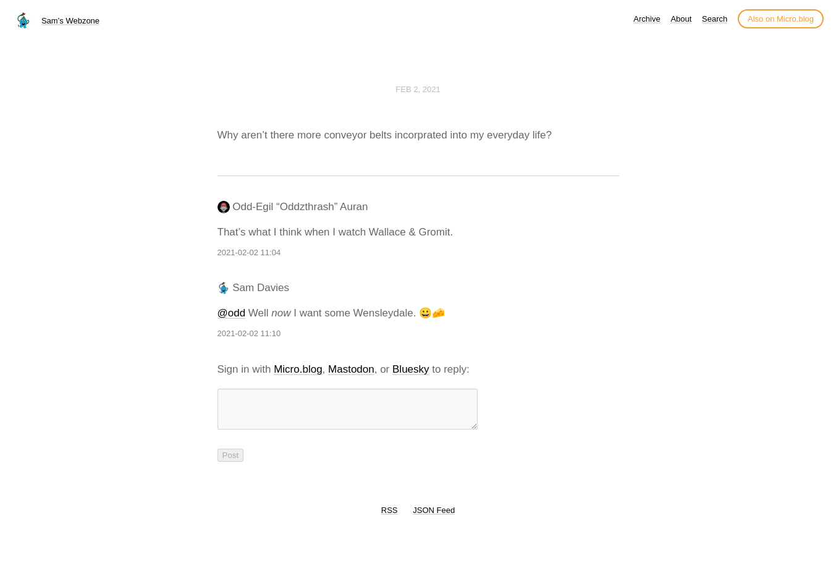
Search (714, 18)
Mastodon (351, 369)
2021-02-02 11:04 (249, 252)
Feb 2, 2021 (417, 89)
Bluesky (410, 369)
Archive (646, 18)
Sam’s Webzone (70, 20)
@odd (231, 313)
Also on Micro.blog (781, 18)
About (680, 18)
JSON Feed (434, 517)
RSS (389, 517)
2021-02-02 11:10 (249, 333)
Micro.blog (298, 369)
